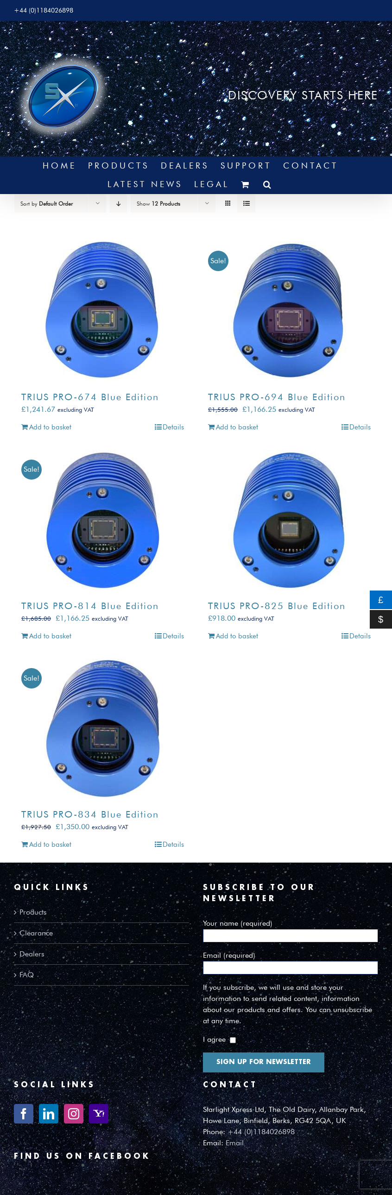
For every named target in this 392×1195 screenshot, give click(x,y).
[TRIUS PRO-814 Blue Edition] (102, 520)
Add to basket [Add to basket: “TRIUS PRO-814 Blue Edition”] (50, 636)
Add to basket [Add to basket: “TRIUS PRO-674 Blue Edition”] (50, 427)
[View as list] (246, 204)
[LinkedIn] (48, 1114)
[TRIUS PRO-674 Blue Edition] (102, 311)
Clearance (36, 933)
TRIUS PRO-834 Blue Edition (90, 814)
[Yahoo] (98, 1114)
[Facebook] (23, 1114)
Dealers (31, 953)
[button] (268, 184)
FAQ (26, 974)
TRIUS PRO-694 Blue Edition (277, 397)
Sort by (46, 203)
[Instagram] (73, 1114)
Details (173, 427)
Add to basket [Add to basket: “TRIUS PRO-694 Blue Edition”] (237, 427)
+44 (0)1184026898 (261, 1131)
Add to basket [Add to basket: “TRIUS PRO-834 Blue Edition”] (50, 844)
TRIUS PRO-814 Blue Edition (90, 605)
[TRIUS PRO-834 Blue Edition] (102, 728)
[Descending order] (118, 203)
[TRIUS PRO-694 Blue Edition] (289, 311)
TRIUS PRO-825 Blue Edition (277, 605)
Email (235, 1142)
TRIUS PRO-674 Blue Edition (90, 397)
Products (33, 912)
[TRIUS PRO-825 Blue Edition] (289, 520)
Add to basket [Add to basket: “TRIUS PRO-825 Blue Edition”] (237, 636)
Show (158, 203)
